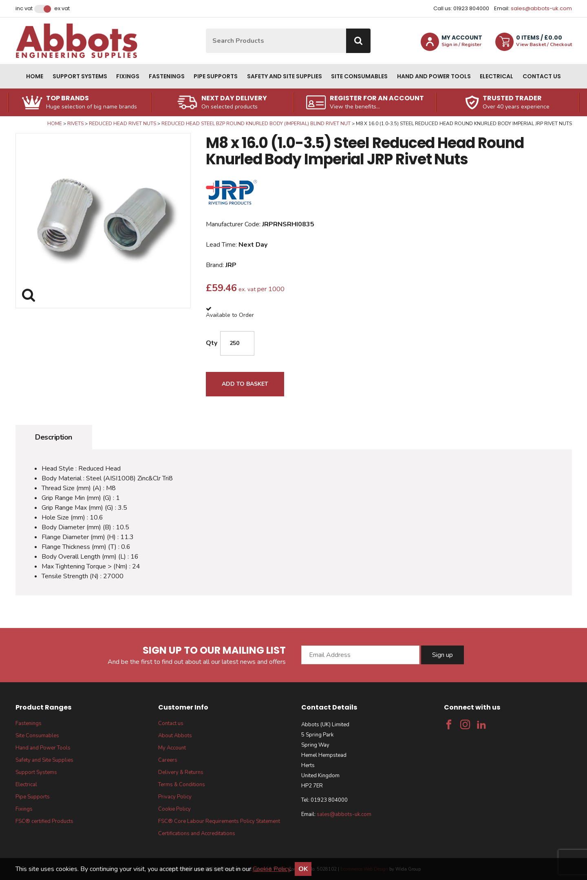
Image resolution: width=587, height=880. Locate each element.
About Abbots (175, 735)
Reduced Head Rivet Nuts (122, 123)
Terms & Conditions (181, 784)
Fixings (127, 76)
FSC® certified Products (44, 821)
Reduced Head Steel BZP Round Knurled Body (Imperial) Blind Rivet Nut (256, 123)
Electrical (496, 76)
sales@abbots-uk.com (541, 8)
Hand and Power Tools (434, 76)
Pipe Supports (216, 76)
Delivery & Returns (180, 772)
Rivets (75, 123)
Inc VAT (24, 8)
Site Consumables (359, 76)
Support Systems (80, 76)
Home (34, 76)
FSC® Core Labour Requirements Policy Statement (219, 821)
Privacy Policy (175, 796)
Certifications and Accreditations (196, 833)
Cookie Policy (174, 809)
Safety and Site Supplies (284, 76)
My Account (172, 748)
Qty (211, 342)
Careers (167, 760)
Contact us (542, 76)
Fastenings (167, 76)
